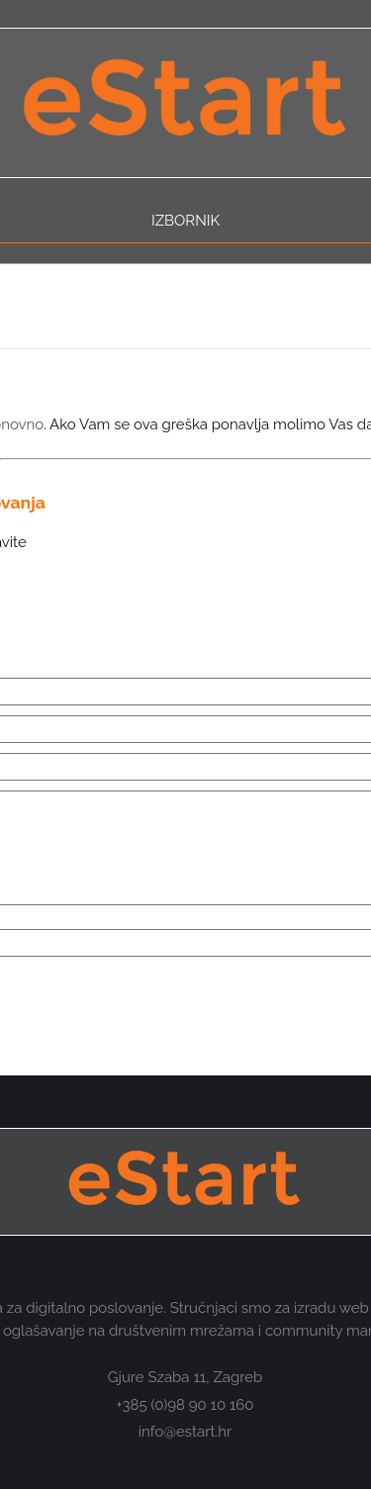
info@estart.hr (185, 1432)
